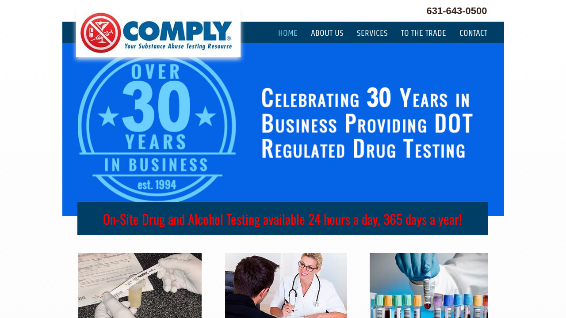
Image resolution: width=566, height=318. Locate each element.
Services (372, 33)
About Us (327, 33)
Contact (473, 33)
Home (288, 33)
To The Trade (423, 33)
